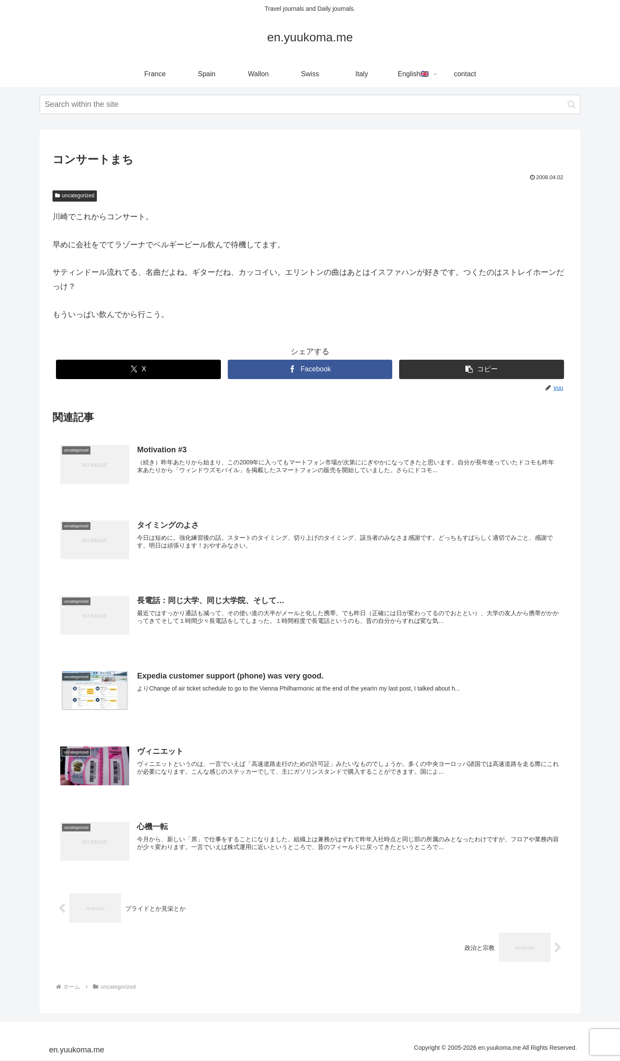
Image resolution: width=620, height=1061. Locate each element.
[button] (571, 104)
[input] (310, 104)
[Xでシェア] (138, 369)
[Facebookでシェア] (310, 369)
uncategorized (74, 196)
